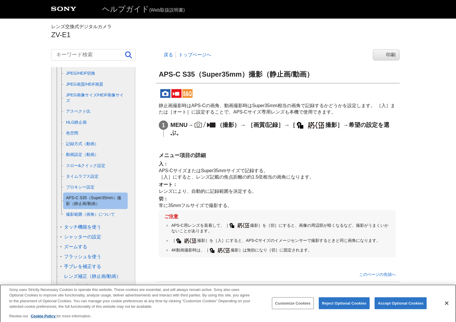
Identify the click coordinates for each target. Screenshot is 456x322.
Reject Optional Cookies (344, 307)
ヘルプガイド (143, 9)
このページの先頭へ (377, 274)
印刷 (391, 54)
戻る (168, 54)
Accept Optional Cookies (400, 307)
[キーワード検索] (93, 55)
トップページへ (195, 54)
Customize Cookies (293, 307)
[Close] (446, 307)
